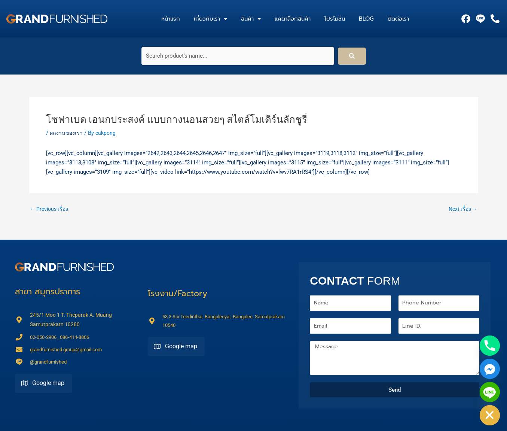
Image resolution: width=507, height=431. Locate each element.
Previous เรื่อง (50, 209)
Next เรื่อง (461, 209)
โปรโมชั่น (334, 19)
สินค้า (251, 18)
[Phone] (490, 346)
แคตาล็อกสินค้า (293, 19)
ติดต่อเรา (398, 19)
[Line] (490, 392)
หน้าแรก (170, 19)
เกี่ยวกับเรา (210, 18)
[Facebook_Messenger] (490, 369)
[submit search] (352, 56)
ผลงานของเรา (66, 133)
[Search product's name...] (237, 56)
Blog (366, 19)
